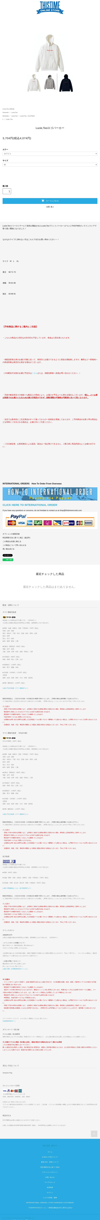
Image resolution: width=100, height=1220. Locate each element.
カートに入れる (50, 200)
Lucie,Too (14, 112)
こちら (34, 373)
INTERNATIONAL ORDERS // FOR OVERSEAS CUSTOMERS (50, 1202)
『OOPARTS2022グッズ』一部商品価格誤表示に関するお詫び (49, 1207)
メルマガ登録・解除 (50, 1197)
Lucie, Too (9, 119)
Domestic (6, 112)
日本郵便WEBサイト (9, 1021)
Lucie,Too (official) (8, 109)
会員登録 (50, 1187)
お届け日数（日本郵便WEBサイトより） (16, 969)
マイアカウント (50, 1182)
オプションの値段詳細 (11, 534)
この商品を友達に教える (12, 541)
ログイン (50, 1192)
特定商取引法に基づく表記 (49, 1167)
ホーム (50, 1152)
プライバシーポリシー (50, 1172)
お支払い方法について (50, 1157)
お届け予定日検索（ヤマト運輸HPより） (16, 688)
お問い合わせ (50, 1177)
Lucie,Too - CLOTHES (27, 116)
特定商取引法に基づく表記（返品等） (17, 538)
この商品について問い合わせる (14, 545)
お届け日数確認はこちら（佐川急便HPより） (17, 888)
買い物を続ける (8, 549)
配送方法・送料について (50, 1162)
